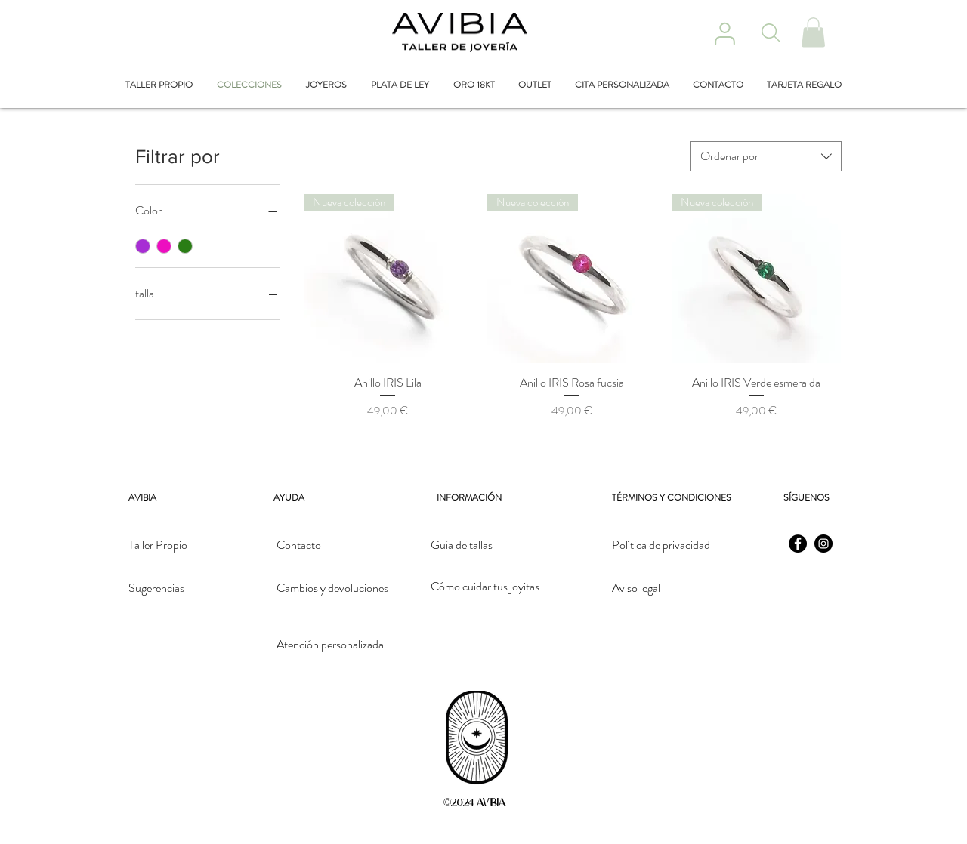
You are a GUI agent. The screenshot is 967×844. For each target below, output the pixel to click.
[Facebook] (798, 543)
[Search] (770, 32)
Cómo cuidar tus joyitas (485, 586)
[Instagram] (823, 543)
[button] (813, 32)
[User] (724, 33)
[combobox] (766, 156)
